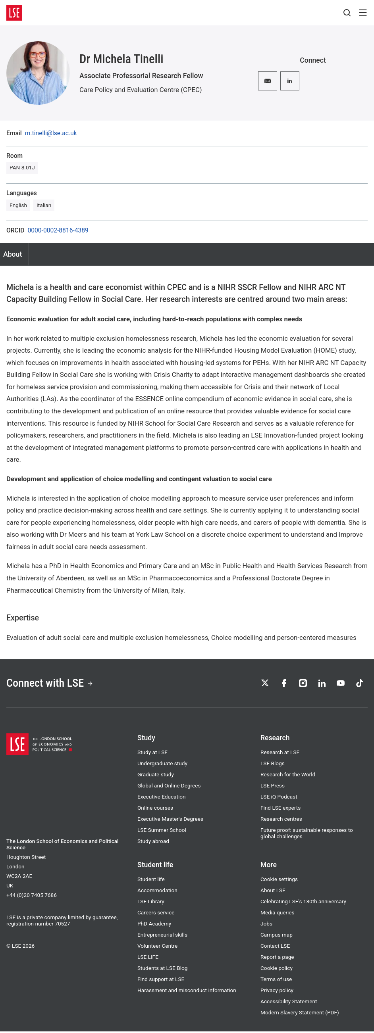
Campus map (276, 936)
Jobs (266, 925)
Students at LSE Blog (162, 969)
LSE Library (150, 903)
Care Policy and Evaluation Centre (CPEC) (140, 90)
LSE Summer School (161, 831)
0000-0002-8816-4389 (57, 230)
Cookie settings (279, 880)
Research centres (281, 820)
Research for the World (287, 776)
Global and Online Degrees (169, 787)
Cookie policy (276, 969)
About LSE (272, 892)
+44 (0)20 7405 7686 (31, 896)
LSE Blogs (272, 765)
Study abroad (153, 842)
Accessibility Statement (288, 1003)
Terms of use (276, 980)
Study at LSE (152, 754)
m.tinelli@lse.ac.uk (51, 133)
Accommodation (157, 892)
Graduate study (155, 776)
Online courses (155, 809)
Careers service (156, 914)
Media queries (277, 914)
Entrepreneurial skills (162, 936)
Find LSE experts (280, 809)
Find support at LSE (160, 980)
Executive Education (161, 798)
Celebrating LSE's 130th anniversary (303, 903)
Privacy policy (276, 992)
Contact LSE (275, 947)
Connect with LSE (53, 684)
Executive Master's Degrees (170, 820)
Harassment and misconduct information (186, 992)
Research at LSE (279, 754)
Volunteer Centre (157, 947)
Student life (151, 880)
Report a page (277, 958)
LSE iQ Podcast (278, 798)
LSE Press (272, 787)
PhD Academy (154, 925)
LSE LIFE (147, 958)
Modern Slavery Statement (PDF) (299, 1014)
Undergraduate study (162, 765)
